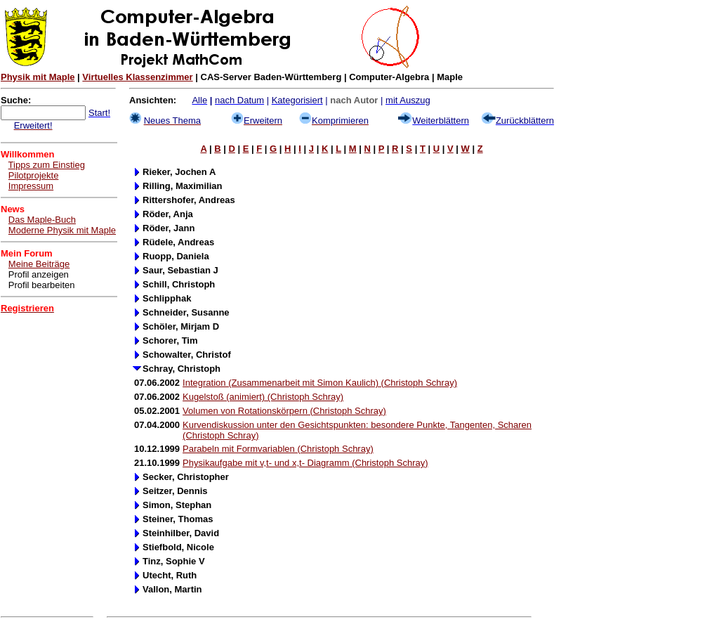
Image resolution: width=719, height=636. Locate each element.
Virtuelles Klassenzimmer (137, 77)
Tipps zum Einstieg (46, 165)
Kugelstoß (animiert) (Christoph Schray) (263, 396)
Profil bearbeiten (41, 285)
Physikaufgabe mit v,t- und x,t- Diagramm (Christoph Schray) (305, 462)
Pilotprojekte (33, 175)
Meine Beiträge (39, 264)
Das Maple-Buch (42, 219)
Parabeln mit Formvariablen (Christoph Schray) (278, 448)
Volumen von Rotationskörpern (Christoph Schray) (284, 410)
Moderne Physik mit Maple (62, 230)
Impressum (30, 186)
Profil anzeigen (38, 274)
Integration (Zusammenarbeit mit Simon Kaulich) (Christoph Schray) (320, 382)
